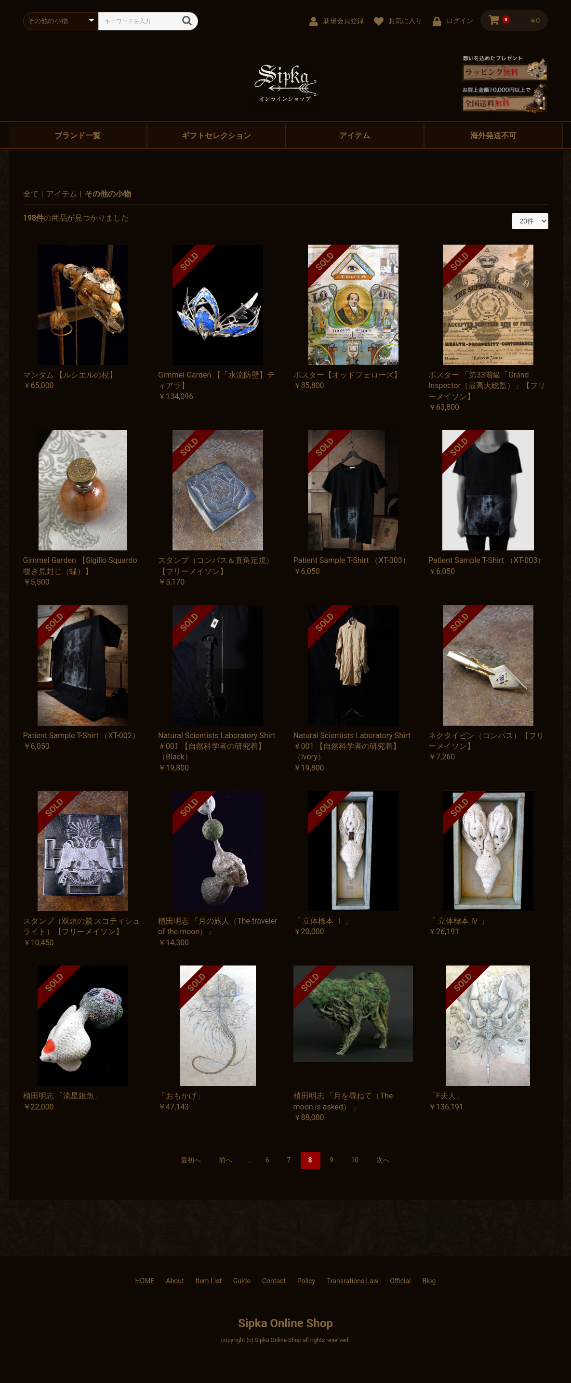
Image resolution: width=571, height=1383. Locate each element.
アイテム (354, 135)
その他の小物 (108, 193)
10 (355, 1160)
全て (31, 193)
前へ (225, 1160)
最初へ (191, 1160)
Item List (209, 1281)
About (175, 1281)
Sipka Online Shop (285, 1323)
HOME (145, 1281)
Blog (429, 1281)
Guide (242, 1281)
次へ (383, 1160)
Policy (306, 1281)
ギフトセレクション (216, 135)
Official (400, 1281)
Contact (274, 1281)
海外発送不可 (493, 135)
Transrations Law (352, 1281)
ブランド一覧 (77, 135)
